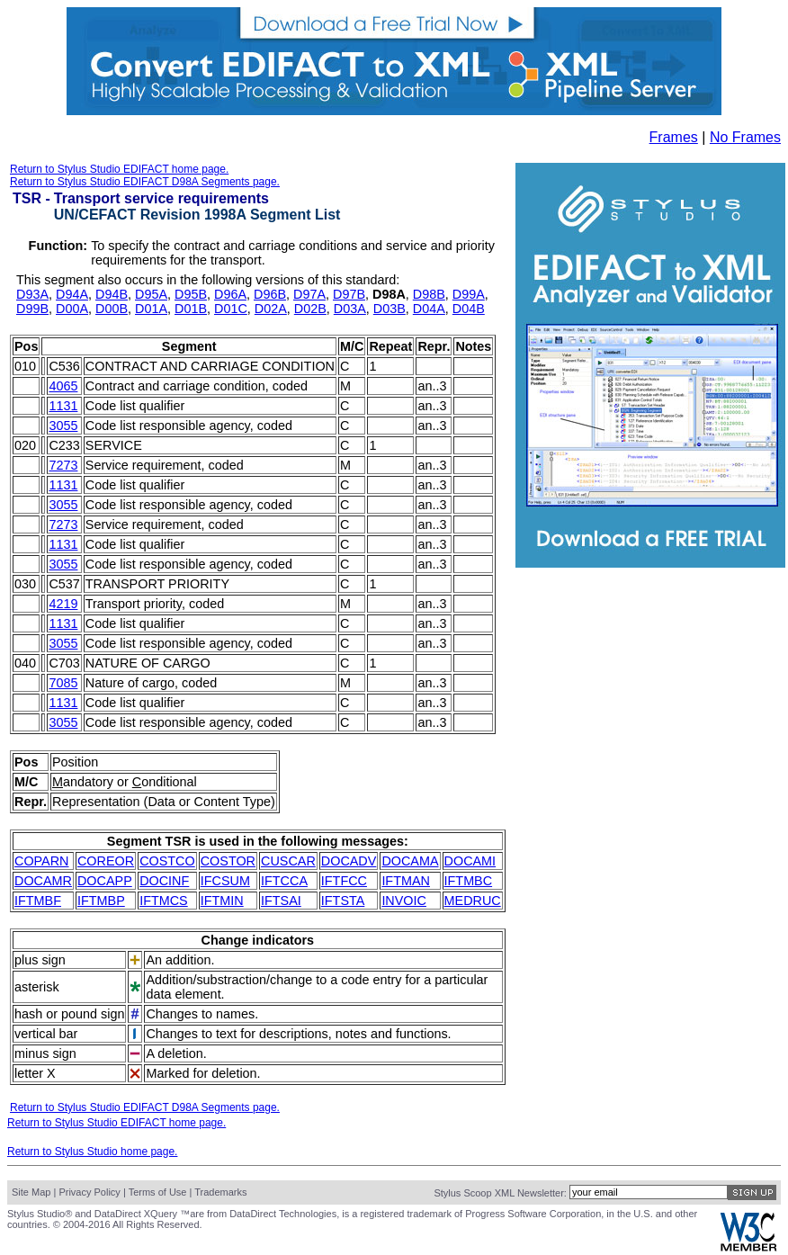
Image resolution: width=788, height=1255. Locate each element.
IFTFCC (344, 881)
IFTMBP (101, 900)
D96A (230, 294)
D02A (271, 308)
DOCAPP (104, 881)
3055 (63, 425)
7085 (63, 683)
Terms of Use (158, 1192)
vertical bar (45, 1033)
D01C (230, 308)
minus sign (45, 1053)
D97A (309, 294)
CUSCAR (288, 861)
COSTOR (228, 861)
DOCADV (349, 861)
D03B (389, 308)
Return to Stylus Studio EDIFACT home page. (119, 169)
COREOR (105, 861)
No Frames (745, 137)
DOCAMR (43, 881)
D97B (349, 294)
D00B (111, 308)
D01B (191, 308)
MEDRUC (472, 900)
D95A (151, 294)
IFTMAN (405, 881)
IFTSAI (281, 900)
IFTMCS (163, 900)
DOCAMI (470, 861)
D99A (468, 294)
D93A (32, 294)
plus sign (40, 960)
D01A (151, 308)
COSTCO (167, 861)
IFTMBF (37, 900)
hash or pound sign (69, 1014)
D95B (191, 294)
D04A (429, 308)
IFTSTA (343, 900)
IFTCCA (284, 881)
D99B (32, 308)
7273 (63, 465)
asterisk (36, 987)
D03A (350, 308)
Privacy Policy (89, 1192)
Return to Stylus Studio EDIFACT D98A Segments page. (145, 181)
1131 (63, 406)
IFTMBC (468, 881)
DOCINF (164, 881)
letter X (35, 1073)
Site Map (31, 1192)
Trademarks (220, 1192)
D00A (72, 308)
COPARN (41, 861)
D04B (468, 308)
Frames (673, 137)
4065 (63, 386)
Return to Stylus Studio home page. (92, 1151)
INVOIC (403, 900)
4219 (63, 603)
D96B (270, 294)
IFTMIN (222, 900)
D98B (429, 294)
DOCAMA (409, 861)
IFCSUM (225, 881)
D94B (111, 294)
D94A (72, 294)
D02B (310, 308)
